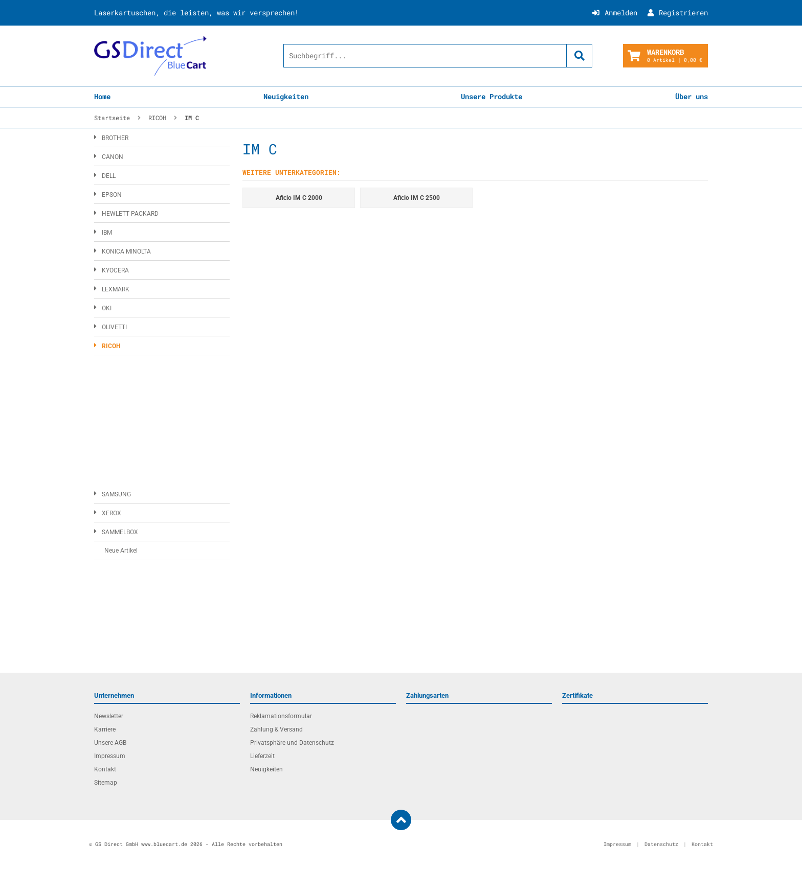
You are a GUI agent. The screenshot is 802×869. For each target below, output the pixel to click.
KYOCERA (115, 270)
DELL (109, 175)
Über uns (691, 96)
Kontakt (105, 769)
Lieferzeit (262, 756)
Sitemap (105, 782)
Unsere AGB (110, 742)
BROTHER (115, 138)
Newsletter (108, 716)
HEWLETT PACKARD (130, 213)
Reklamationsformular (281, 716)
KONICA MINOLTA (126, 251)
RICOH (111, 346)
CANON (112, 157)
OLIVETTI (114, 327)
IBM (107, 232)
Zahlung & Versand (276, 729)
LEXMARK (115, 289)
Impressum (109, 756)
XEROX (111, 513)
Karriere (105, 729)
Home (102, 96)
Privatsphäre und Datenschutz (292, 742)
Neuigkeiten (285, 96)
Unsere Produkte (491, 96)
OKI (107, 308)
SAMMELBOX (120, 532)
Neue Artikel (121, 550)
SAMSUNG (116, 494)
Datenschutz (661, 844)
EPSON (112, 194)
